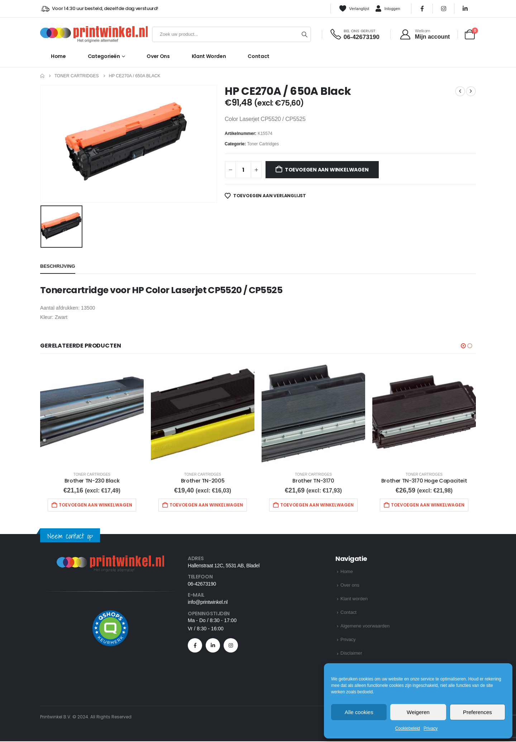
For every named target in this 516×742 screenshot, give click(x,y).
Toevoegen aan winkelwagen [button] (95, 505)
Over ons (158, 56)
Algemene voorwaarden (365, 627)
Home (58, 56)
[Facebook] (422, 9)
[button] (463, 345)
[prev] (460, 91)
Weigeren (418, 712)
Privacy (431, 728)
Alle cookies (359, 712)
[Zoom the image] (110, 560)
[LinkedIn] (465, 9)
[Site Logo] (94, 34)
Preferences (477, 712)
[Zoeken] (305, 34)
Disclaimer (351, 654)
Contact (258, 56)
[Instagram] (444, 9)
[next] (471, 91)
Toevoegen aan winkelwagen (327, 169)
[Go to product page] (92, 414)
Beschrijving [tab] (57, 266)
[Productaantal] (243, 169)
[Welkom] (424, 34)
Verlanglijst (354, 8)
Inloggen (387, 9)
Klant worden (209, 56)
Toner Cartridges (263, 143)
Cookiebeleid (407, 728)
